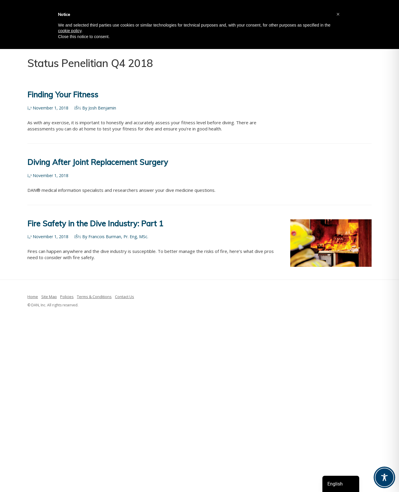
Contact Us (124, 296)
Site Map (49, 296)
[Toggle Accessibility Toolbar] (384, 477)
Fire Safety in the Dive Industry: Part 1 (95, 223)
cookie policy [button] (69, 30)
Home (32, 296)
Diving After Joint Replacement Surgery (97, 162)
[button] (338, 14)
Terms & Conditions (94, 296)
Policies (67, 296)
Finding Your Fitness (62, 94)
